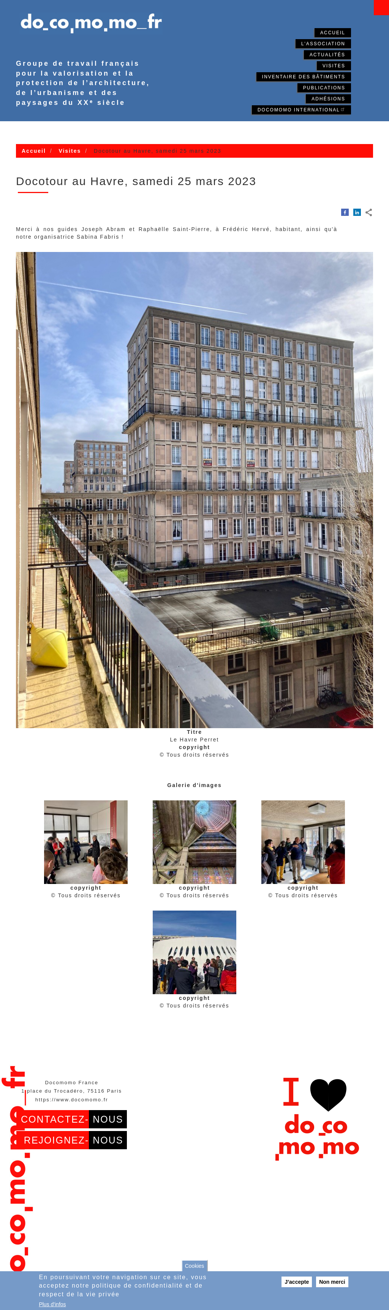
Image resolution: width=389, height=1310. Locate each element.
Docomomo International (301, 109)
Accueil (332, 32)
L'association (323, 43)
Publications (324, 87)
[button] (86, 842)
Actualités (327, 54)
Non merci (332, 1282)
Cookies (194, 1266)
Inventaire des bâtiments (303, 76)
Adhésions (328, 98)
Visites (334, 65)
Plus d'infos (52, 1304)
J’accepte (297, 1282)
